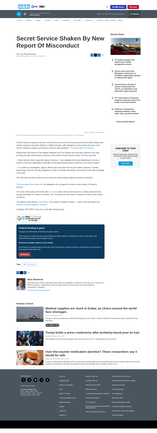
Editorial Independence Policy (121, 407)
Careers (61, 411)
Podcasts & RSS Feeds (93, 389)
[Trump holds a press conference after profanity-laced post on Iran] (29, 342)
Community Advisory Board (67, 402)
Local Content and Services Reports (123, 415)
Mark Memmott (30, 59)
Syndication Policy (117, 402)
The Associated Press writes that (29, 189)
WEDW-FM (23, 397)
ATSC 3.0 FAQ (36, 399)
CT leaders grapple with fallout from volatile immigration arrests (125, 66)
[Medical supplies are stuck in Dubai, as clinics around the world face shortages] (29, 318)
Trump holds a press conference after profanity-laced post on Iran (92, 337)
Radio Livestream (91, 394)
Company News (64, 385)
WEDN (27, 395)
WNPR (29, 397)
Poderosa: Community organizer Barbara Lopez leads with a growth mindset (127, 116)
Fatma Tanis (49, 320)
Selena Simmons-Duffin (52, 363)
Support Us (62, 419)
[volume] (25, 18)
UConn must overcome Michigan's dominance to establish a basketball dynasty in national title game (127, 79)
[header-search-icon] (109, 9)
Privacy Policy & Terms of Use (121, 381)
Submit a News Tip (91, 381)
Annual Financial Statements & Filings (123, 385)
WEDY (36, 395)
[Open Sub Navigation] (23, 25)
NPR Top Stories (29, 269)
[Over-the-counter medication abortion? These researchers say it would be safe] (29, 362)
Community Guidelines (93, 402)
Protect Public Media (106, 25)
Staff (60, 394)
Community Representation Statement (97, 398)
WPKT (34, 397)
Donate (136, 9)
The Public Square (117, 419)
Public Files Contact (25, 399)
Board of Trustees (64, 398)
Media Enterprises (65, 407)
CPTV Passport (90, 407)
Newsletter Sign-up (91, 385)
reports (82, 152)
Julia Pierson (43, 206)
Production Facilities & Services (121, 411)
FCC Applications (117, 398)
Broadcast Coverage (118, 389)
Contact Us (62, 415)
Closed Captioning (117, 394)
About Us (62, 381)
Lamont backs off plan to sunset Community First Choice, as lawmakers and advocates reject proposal (126, 92)
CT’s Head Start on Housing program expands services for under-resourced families (127, 104)
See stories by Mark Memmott (38, 295)
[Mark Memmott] (20, 289)
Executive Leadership (66, 389)
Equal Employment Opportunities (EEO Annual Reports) (98, 411)
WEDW (32, 395)
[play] (19, 18)
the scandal (53, 196)
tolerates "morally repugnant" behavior (31, 209)
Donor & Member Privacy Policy (95, 416)
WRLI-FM (39, 397)
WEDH (22, 395)
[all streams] (135, 19)
